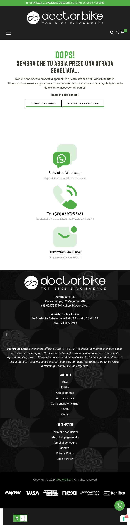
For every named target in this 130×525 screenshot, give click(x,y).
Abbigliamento (65, 393)
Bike (65, 382)
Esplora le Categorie (83, 103)
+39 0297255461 (51, 305)
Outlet (65, 414)
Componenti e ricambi (65, 403)
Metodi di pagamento (65, 437)
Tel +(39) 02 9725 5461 (65, 213)
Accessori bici (65, 398)
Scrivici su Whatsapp (65, 172)
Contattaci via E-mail (65, 252)
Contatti (65, 448)
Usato (65, 409)
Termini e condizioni (65, 432)
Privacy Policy (65, 453)
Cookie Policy (65, 458)
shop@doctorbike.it (77, 305)
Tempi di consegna (65, 442)
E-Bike (65, 387)
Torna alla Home (43, 103)
